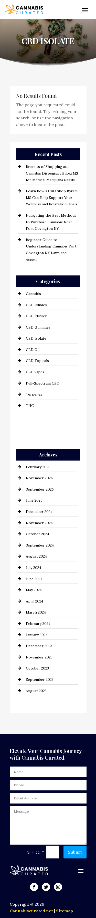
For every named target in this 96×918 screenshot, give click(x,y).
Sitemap (64, 910)
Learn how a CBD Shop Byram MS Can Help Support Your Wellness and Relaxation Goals (52, 197)
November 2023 (39, 657)
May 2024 (34, 590)
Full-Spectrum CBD (42, 383)
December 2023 (39, 646)
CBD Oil (32, 349)
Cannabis (33, 293)
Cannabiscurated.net (32, 910)
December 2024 (39, 511)
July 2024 (33, 567)
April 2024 (34, 601)
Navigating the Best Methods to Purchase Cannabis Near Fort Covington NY (51, 222)
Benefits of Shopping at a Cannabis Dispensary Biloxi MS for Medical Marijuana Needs (52, 173)
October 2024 (37, 534)
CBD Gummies (38, 327)
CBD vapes (35, 372)
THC (30, 405)
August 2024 (36, 556)
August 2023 (36, 690)
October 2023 (37, 668)
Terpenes (34, 394)
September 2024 (40, 545)
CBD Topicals (37, 360)
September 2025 (40, 489)
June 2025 (34, 500)
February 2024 (38, 623)
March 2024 (36, 612)
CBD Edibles (36, 305)
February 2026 (38, 467)
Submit (75, 852)
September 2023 (40, 679)
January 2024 (37, 635)
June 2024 (34, 579)
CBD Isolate (36, 338)
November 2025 (39, 478)
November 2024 (39, 523)
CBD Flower (36, 316)
